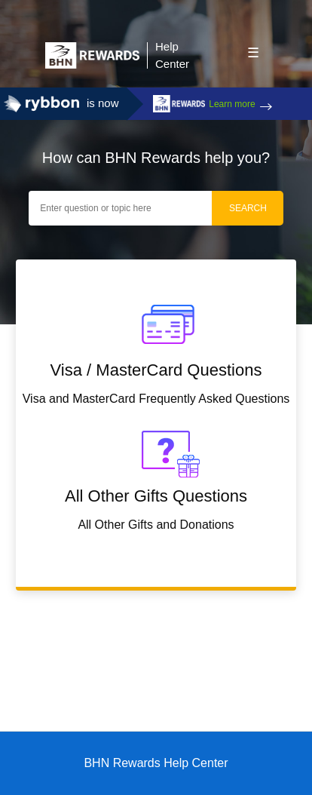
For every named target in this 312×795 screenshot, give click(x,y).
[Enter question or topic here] (122, 208)
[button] (253, 51)
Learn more (232, 104)
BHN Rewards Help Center (156, 763)
